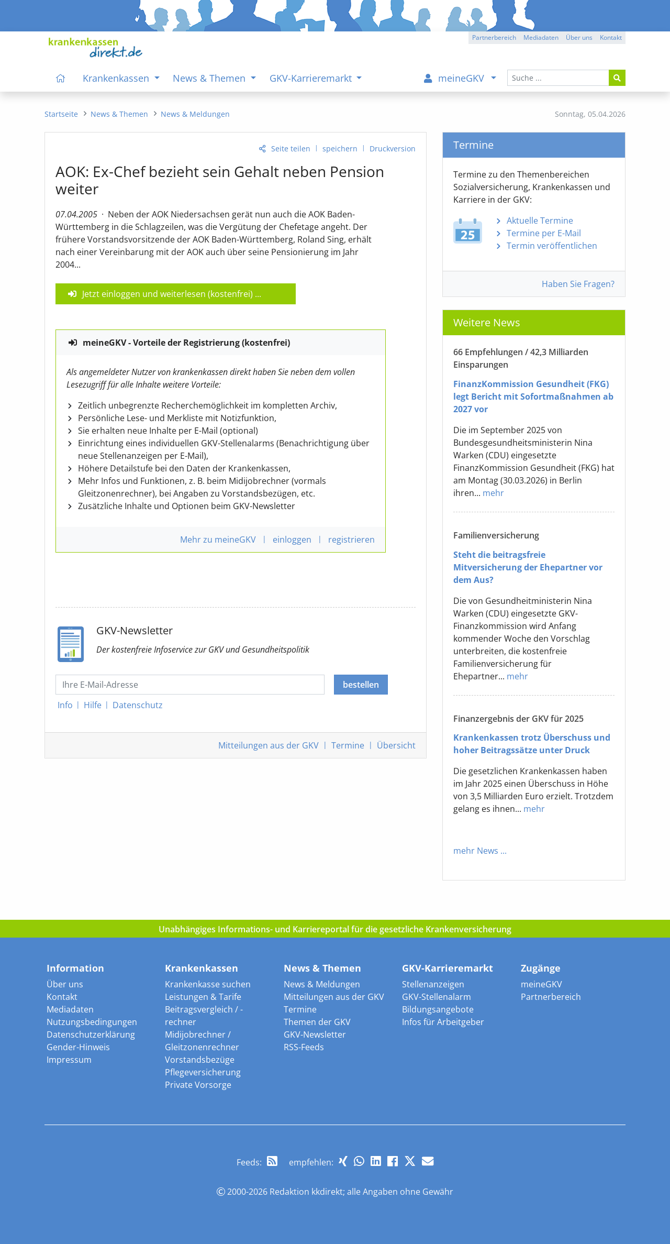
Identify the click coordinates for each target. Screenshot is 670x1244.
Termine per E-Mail (544, 233)
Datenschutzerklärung (91, 1034)
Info (65, 705)
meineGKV (541, 984)
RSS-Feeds (304, 1047)
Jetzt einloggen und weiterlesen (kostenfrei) (167, 294)
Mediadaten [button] (541, 37)
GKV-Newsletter (315, 1034)
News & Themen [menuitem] (210, 78)
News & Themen (322, 968)
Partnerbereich (551, 997)
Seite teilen (290, 148)
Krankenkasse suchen (208, 984)
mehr (493, 493)
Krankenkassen (201, 968)
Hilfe (93, 705)
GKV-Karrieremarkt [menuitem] (312, 78)
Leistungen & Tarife (203, 997)
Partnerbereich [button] (494, 37)
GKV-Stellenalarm (436, 997)
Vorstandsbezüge (199, 1059)
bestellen (361, 684)
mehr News (475, 850)
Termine (347, 745)
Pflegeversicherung (203, 1072)
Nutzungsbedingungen (92, 1022)
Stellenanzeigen (433, 984)
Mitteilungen (268, 745)
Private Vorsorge (198, 1085)
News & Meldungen (322, 984)
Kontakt (62, 997)
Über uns (65, 984)
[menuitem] (60, 78)
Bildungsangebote (438, 1009)
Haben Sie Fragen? (578, 284)
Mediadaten (70, 1009)
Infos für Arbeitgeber (443, 1022)
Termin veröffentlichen (552, 245)
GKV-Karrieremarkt (447, 968)
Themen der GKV (317, 1022)
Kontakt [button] (611, 37)
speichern (340, 148)
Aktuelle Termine (540, 220)
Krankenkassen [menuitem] (117, 78)
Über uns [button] (579, 37)
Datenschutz (138, 705)
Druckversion (393, 148)
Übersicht (396, 745)
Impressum (69, 1059)
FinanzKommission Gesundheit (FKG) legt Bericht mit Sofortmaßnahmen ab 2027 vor (533, 396)
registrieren (351, 539)
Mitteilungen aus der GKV (334, 997)
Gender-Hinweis (78, 1047)
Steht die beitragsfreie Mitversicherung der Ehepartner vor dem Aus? (527, 567)
